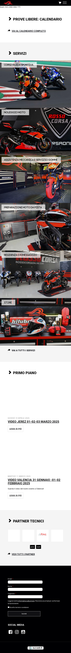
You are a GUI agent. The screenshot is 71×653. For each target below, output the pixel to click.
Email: (10, 579)
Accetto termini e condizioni (18, 607)
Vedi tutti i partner (23, 554)
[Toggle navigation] (65, 2)
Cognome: (12, 594)
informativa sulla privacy (26, 601)
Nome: (10, 586)
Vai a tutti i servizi (23, 350)
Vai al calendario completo (29, 31)
